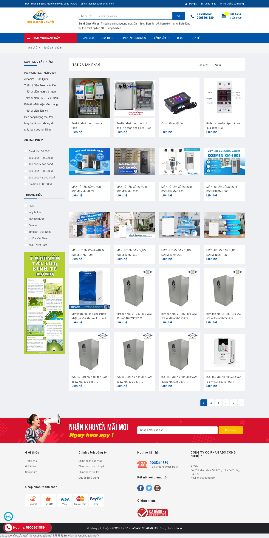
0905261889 (205, 17)
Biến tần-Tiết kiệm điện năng (41, 104)
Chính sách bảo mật (90, 460)
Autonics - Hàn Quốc (36, 79)
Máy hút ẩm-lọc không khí (39, 123)
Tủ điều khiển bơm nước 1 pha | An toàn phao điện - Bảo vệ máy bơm (134, 128)
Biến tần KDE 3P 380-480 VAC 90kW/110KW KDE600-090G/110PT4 (134, 318)
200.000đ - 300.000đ (40, 164)
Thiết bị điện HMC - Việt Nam (41, 97)
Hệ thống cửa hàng (233, 3)
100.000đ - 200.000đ (40, 157)
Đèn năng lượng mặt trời (38, 117)
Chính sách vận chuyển (91, 466)
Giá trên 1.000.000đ (40, 184)
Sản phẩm (31, 472)
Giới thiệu (30, 466)
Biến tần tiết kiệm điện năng (162, 23)
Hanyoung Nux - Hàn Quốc (40, 72)
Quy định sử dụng (88, 477)
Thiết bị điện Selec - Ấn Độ (40, 85)
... (226, 402)
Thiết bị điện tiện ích (36, 110)
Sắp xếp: (203, 64)
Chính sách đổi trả (88, 472)
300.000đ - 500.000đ (40, 170)
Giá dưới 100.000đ (39, 151)
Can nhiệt (139, 23)
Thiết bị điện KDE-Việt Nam (40, 91)
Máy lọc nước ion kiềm (37, 129)
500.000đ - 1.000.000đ (41, 177)
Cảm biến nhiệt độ (172, 123)
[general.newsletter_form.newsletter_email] (177, 430)
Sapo (179, 528)
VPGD (194, 465)
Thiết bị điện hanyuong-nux (116, 23)
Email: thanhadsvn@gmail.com (97, 3)
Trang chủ (31, 460)
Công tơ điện (113, 28)
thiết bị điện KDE (96, 28)
